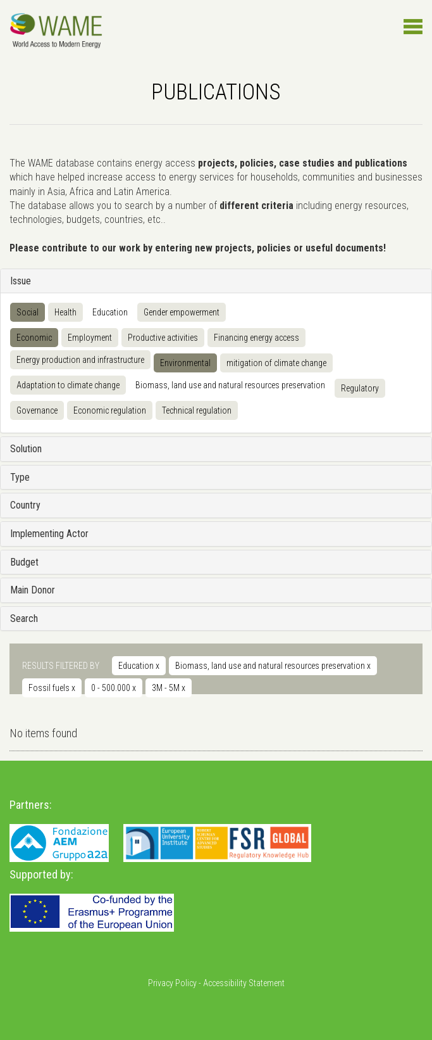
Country (25, 505)
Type (20, 477)
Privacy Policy (172, 983)
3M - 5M (168, 688)
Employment (90, 338)
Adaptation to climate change (68, 385)
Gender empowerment (181, 312)
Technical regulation (196, 410)
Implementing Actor (49, 534)
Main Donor (32, 590)
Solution (26, 449)
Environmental (185, 363)
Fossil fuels (51, 688)
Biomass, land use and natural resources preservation (230, 385)
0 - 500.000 (113, 688)
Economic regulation (109, 410)
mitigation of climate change (276, 363)
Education (110, 312)
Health (65, 312)
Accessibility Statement (244, 983)
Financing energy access (256, 338)
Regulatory (360, 388)
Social (27, 312)
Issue (20, 281)
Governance (37, 410)
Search (24, 618)
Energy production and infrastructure (80, 360)
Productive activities (163, 338)
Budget (24, 562)
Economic (34, 338)
